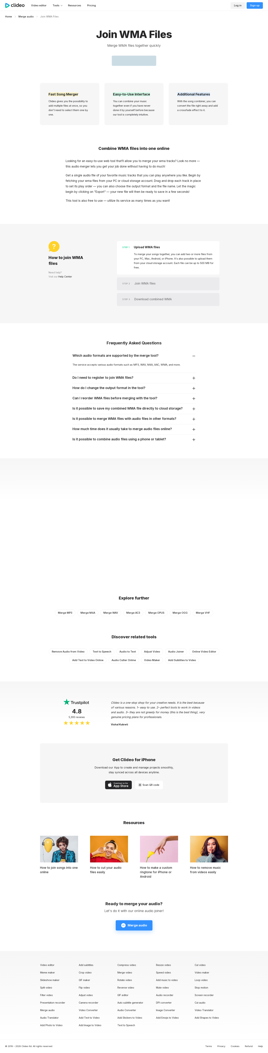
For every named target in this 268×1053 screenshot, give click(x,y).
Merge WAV (110, 612)
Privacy (221, 1046)
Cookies (235, 1046)
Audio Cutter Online (124, 660)
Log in (238, 5)
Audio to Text (127, 651)
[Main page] (16, 5)
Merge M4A (88, 612)
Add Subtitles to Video (182, 660)
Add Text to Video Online (87, 660)
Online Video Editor (204, 651)
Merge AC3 (133, 612)
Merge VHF (203, 612)
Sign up (254, 5)
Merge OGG (180, 612)
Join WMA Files (49, 16)
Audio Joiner (176, 651)
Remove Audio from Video (68, 651)
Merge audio (26, 16)
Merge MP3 (65, 612)
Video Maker (152, 660)
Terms (208, 1046)
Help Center (65, 276)
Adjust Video (152, 651)
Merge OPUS (156, 612)
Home (8, 16)
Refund (249, 1046)
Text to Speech (102, 651)
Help (260, 1046)
